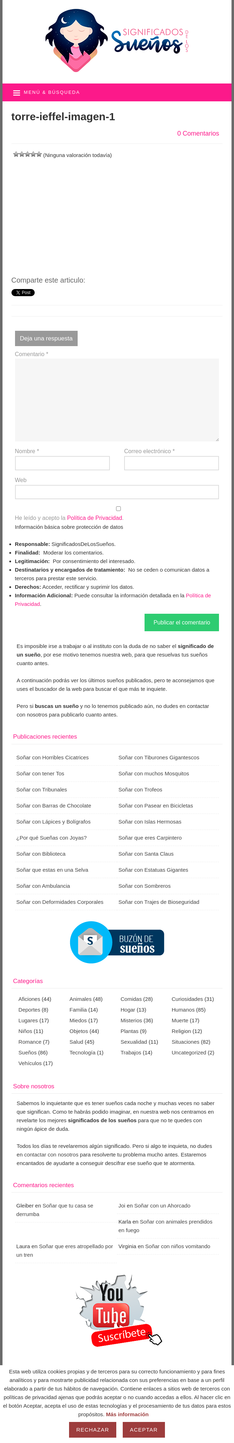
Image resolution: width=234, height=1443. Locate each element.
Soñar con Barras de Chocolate (53, 805)
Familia (78, 1010)
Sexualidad (134, 1042)
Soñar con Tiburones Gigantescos (158, 757)
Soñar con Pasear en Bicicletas (155, 805)
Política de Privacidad (94, 518)
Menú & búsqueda (52, 92)
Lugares (28, 1020)
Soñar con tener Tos (40, 773)
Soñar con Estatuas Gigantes (153, 870)
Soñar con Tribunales (41, 789)
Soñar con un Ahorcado (162, 1205)
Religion (181, 1031)
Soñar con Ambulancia (43, 886)
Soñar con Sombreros (144, 886)
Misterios (131, 1020)
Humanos (183, 1010)
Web (21, 480)
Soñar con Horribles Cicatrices (52, 757)
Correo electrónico (149, 451)
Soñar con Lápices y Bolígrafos (53, 822)
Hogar (128, 1010)
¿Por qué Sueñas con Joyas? (51, 838)
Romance (30, 1042)
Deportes (29, 1010)
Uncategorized (189, 1052)
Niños (25, 1031)
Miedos (78, 1020)
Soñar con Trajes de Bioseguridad (158, 902)
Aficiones (29, 999)
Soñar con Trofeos (140, 789)
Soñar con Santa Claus (146, 854)
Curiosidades (187, 999)
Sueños (28, 1052)
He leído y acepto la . (117, 513)
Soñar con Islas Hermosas (149, 822)
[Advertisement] (117, 209)
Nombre (27, 451)
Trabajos (131, 1052)
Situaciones (186, 1042)
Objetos (78, 1031)
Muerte (180, 1020)
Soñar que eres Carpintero (150, 838)
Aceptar (144, 1430)
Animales (80, 999)
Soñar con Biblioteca (41, 854)
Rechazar (92, 1430)
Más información (127, 1414)
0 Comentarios (198, 133)
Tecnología (82, 1052)
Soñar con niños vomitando (177, 1246)
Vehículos (30, 1063)
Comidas (131, 999)
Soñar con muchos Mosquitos (153, 773)
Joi (121, 1205)
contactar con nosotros (51, 1154)
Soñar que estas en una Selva (52, 870)
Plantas (129, 1031)
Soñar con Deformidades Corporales (59, 902)
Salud (76, 1042)
